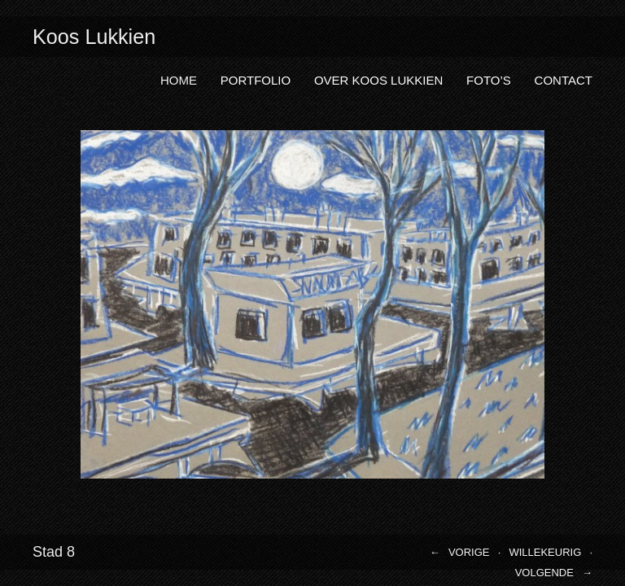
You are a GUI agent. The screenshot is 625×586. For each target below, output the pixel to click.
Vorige (469, 552)
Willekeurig (545, 552)
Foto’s (488, 80)
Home (178, 80)
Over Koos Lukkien (378, 80)
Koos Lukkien (94, 36)
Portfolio (256, 80)
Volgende (544, 572)
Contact (563, 80)
